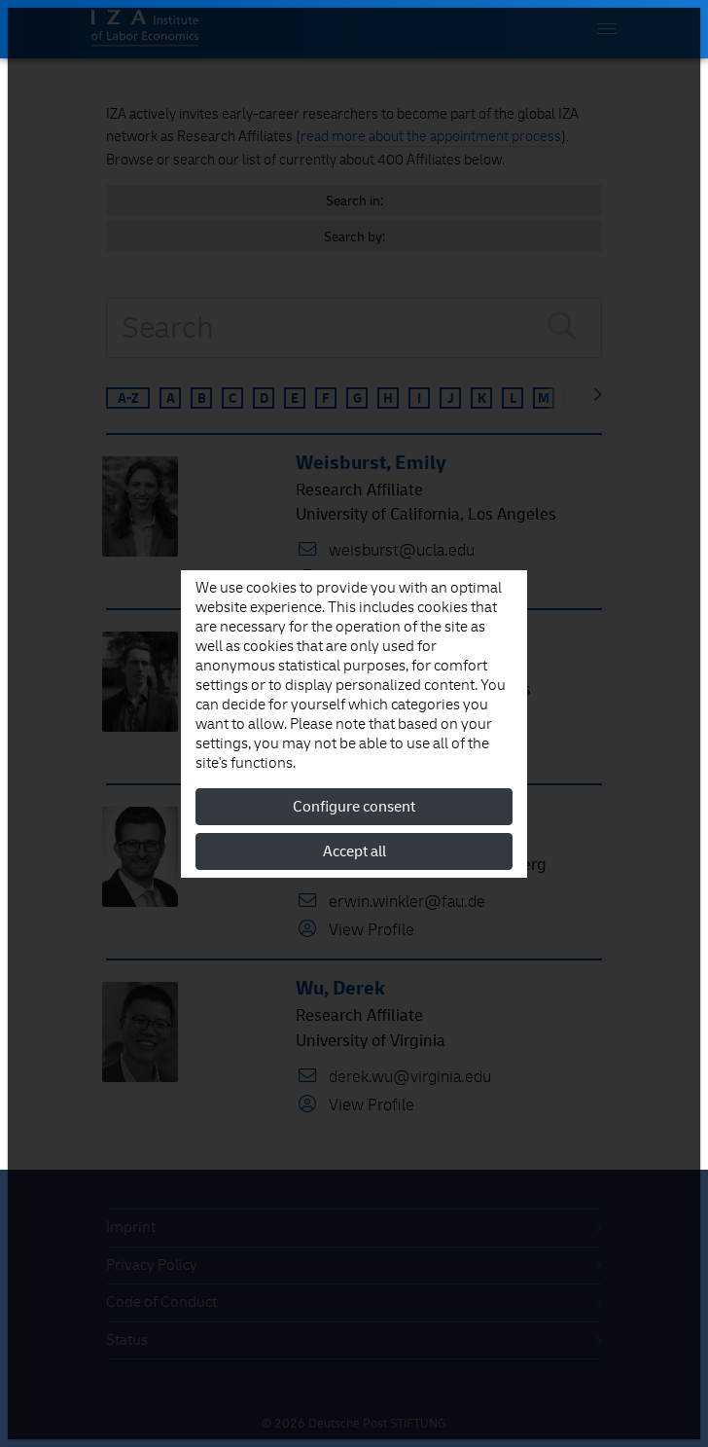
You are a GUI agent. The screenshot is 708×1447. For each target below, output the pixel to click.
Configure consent (354, 806)
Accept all (354, 851)
